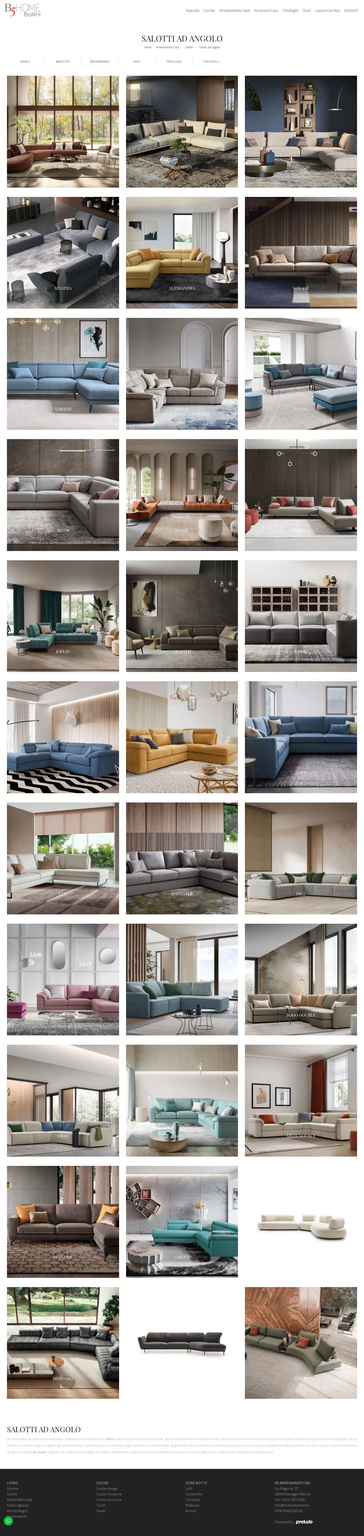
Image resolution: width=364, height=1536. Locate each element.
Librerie (13, 1488)
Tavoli (100, 1505)
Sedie (100, 1510)
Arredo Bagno (17, 1510)
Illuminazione (17, 1516)
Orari (307, 10)
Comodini (192, 1499)
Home (148, 47)
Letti (188, 1488)
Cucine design (106, 1488)
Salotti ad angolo (209, 47)
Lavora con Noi (327, 10)
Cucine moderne (109, 1494)
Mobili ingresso (18, 1505)
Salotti (189, 47)
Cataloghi (290, 10)
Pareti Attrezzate (19, 1499)
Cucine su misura (108, 1499)
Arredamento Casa (234, 10)
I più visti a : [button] (211, 61)
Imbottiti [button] (62, 61)
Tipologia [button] (174, 61)
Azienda (192, 10)
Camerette (193, 1494)
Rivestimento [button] (100, 61)
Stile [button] (136, 61)
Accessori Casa (266, 10)
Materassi (192, 1505)
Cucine (209, 10)
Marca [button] (25, 61)
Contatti (351, 10)
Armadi (190, 1510)
